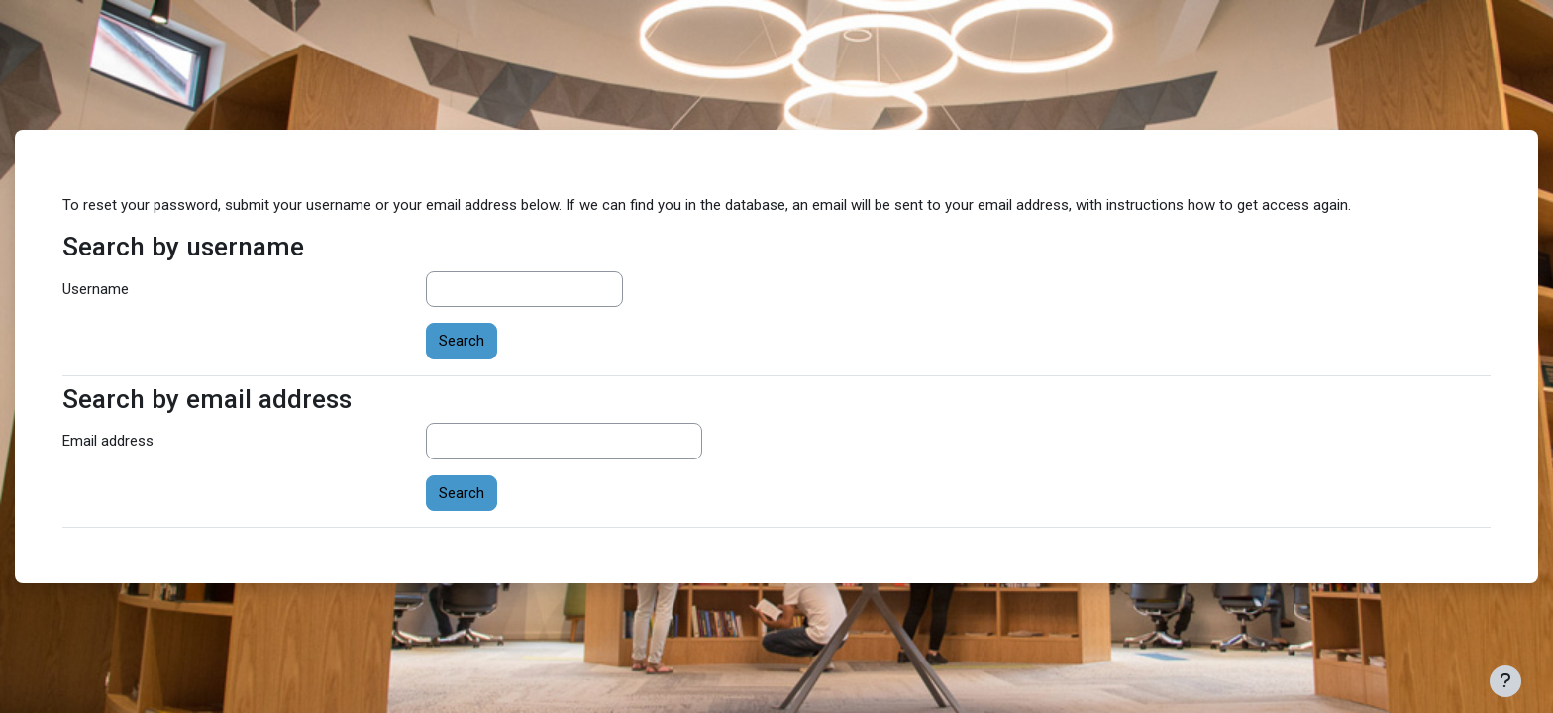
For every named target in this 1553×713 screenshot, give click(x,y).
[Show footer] (1505, 681)
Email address (108, 441)
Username (95, 289)
